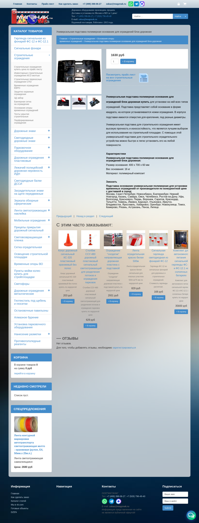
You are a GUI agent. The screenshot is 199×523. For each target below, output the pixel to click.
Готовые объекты (19, 508)
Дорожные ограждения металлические (29, 292)
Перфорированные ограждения (24, 121)
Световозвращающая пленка (28, 239)
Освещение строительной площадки (31, 255)
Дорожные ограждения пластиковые (29, 159)
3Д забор (18, 98)
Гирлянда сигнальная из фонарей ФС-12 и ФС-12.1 (31, 40)
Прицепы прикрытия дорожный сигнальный (29, 229)
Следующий (106, 216)
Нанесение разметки (27, 334)
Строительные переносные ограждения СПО (28, 80)
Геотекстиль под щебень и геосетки (30, 302)
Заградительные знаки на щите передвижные (29, 192)
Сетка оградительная (28, 247)
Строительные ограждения (23, 57)
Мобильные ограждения (30, 220)
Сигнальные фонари (27, 48)
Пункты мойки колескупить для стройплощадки (27, 274)
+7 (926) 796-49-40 (102, 16)
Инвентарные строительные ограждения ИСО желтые (28, 74)
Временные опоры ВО (28, 264)
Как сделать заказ (20, 497)
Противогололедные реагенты (27, 342)
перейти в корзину (24, 373)
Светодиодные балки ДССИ (28, 182)
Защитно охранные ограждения (24, 92)
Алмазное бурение (26, 317)
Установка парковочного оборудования (30, 326)
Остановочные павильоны (31, 310)
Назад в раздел (85, 216)
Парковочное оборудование (23, 149)
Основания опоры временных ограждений (26, 109)
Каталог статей (18, 501)
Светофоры (21, 283)
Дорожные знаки (25, 131)
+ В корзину (128, 61)
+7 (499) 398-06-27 (84, 16)
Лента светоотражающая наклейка (30, 212)
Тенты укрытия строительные (21, 115)
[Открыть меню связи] (191, 515)
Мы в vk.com (17, 504)
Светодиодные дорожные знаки (24, 139)
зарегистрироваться (124, 347)
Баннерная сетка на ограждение (22, 102)
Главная (63, 38)
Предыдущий (64, 216)
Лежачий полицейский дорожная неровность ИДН (28, 170)
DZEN (14, 512)
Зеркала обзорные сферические (26, 202)
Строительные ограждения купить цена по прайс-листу (28, 68)
